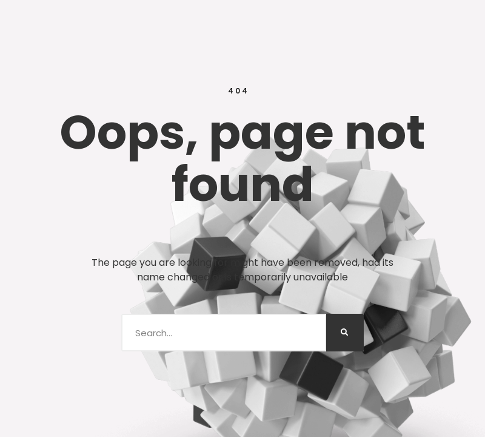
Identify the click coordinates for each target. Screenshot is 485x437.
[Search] (345, 332)
